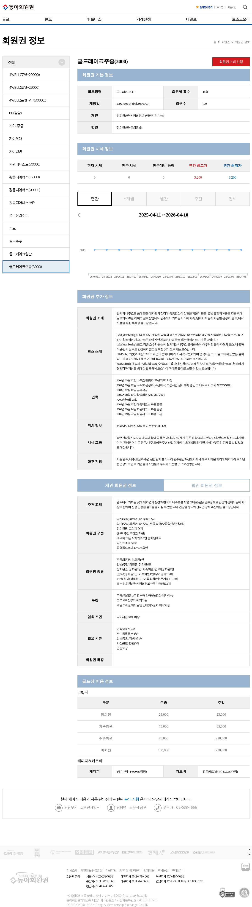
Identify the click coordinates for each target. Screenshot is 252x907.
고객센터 (176, 870)
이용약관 (110, 870)
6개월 (129, 198)
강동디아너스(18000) (24, 177)
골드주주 (15, 241)
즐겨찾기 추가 (204, 7)
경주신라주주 (18, 215)
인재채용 (148, 870)
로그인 (220, 7)
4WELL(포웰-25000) (24, 87)
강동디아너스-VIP (22, 202)
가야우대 (15, 138)
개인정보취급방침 (91, 870)
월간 (164, 198)
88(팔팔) (15, 113)
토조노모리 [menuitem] (241, 19)
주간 (198, 198)
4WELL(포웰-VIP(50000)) (27, 100)
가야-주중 (16, 125)
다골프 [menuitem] (191, 19)
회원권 (226, 42)
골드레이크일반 (20, 253)
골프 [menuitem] (5, 19)
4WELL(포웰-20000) (24, 74)
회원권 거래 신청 (231, 62)
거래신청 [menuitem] (144, 19)
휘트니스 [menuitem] (94, 19)
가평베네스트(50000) (24, 164)
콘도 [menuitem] (48, 19)
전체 (232, 198)
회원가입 (232, 7)
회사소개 (71, 870)
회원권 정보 (242, 42)
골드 (12, 228)
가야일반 (15, 151)
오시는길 (162, 870)
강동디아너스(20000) (24, 189)
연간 (95, 198)
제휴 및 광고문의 (129, 870)
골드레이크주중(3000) (25, 266)
